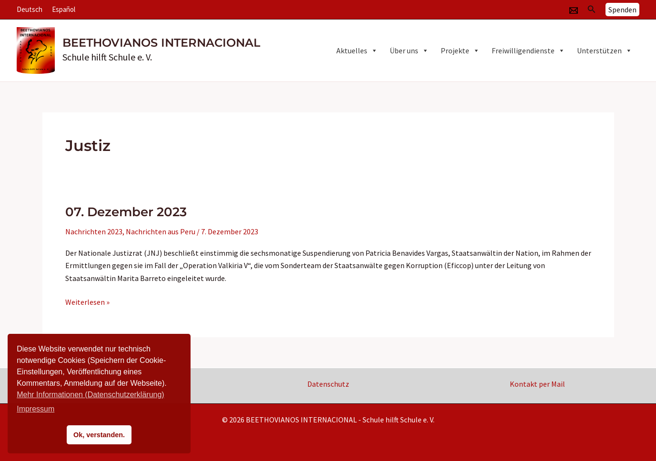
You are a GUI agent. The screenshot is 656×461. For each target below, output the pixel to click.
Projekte (460, 50)
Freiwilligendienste (528, 50)
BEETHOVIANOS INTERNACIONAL (161, 43)
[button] (591, 9)
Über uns (409, 50)
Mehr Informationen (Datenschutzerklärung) (90, 395)
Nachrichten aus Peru (160, 231)
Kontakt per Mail (537, 384)
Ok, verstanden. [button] (99, 435)
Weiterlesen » (87, 302)
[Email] (573, 10)
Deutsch (29, 9)
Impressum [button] (35, 409)
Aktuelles (357, 50)
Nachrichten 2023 (93, 231)
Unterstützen (604, 50)
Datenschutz (328, 384)
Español (63, 9)
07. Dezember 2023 (126, 212)
